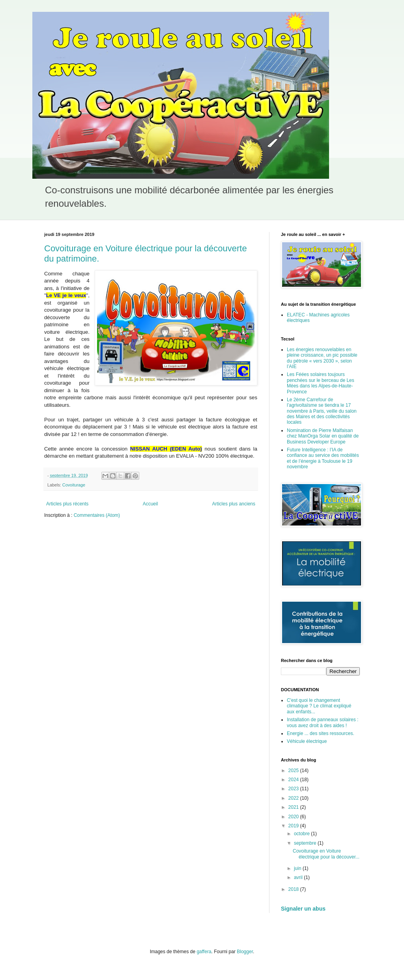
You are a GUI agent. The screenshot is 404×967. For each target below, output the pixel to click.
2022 (294, 798)
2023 (294, 788)
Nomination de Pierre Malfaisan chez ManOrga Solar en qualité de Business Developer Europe (323, 436)
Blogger (245, 951)
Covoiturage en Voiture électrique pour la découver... (326, 853)
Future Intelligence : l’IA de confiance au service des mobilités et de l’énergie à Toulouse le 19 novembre (323, 458)
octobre (302, 833)
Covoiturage (73, 485)
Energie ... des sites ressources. (320, 733)
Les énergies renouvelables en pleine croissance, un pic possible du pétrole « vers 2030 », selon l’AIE (322, 358)
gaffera (203, 951)
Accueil (150, 504)
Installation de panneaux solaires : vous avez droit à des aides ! (322, 722)
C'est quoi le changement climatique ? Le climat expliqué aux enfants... (319, 706)
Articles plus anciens (233, 504)
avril (299, 877)
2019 (294, 826)
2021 (294, 807)
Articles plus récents (67, 504)
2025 (294, 770)
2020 (294, 816)
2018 (294, 889)
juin (298, 868)
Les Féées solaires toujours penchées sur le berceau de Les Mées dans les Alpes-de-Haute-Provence (320, 383)
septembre (306, 843)
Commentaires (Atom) (97, 515)
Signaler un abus (303, 908)
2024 (294, 779)
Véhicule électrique (307, 741)
